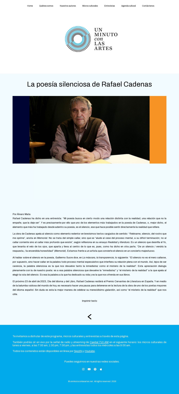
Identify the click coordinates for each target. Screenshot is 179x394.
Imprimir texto (89, 301)
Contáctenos (148, 6)
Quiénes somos (46, 6)
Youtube (90, 351)
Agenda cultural (128, 6)
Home (30, 6)
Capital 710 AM (99, 342)
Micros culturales (90, 6)
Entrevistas (109, 6)
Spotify (78, 351)
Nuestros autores (68, 6)
